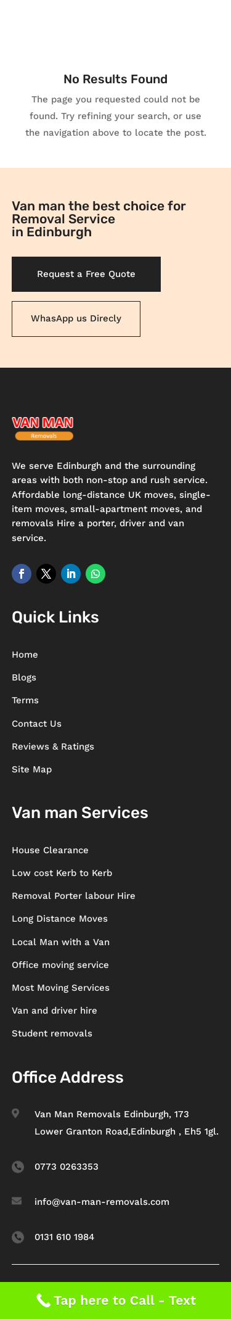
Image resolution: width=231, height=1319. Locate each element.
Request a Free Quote (86, 273)
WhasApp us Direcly (76, 318)
